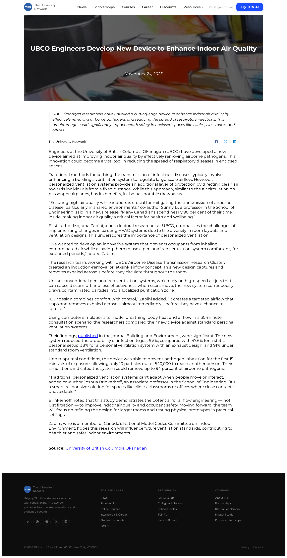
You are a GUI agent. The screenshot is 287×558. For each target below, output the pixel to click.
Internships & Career (113, 514)
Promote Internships (228, 520)
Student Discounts (112, 520)
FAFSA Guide (166, 498)
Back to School (167, 520)
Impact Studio (224, 514)
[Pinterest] (37, 522)
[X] (56, 522)
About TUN (222, 498)
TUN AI (104, 525)
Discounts (168, 7)
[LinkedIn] (66, 522)
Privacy (245, 547)
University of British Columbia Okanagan (106, 448)
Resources (193, 7)
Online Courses (110, 509)
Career (147, 7)
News (81, 7)
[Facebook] (47, 522)
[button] (216, 141)
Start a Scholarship (227, 509)
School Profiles (167, 509)
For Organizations (221, 7)
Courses (128, 7)
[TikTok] (27, 522)
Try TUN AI (250, 7)
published (88, 335)
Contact (258, 547)
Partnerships (223, 503)
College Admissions (170, 503)
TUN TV (162, 514)
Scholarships (104, 7)
